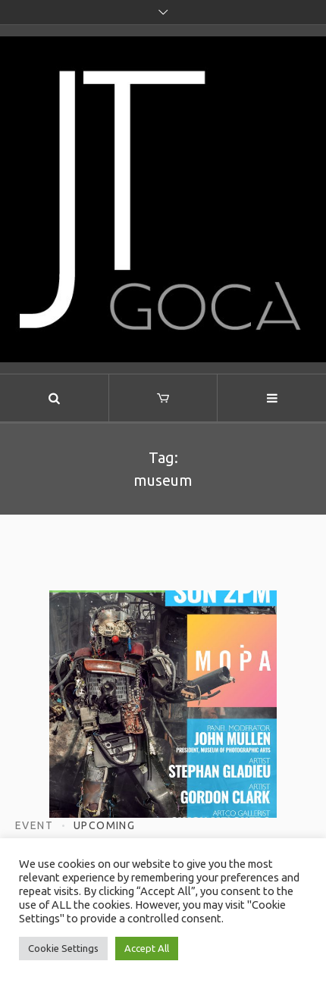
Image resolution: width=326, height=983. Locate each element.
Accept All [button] (146, 948)
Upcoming (104, 825)
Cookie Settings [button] (63, 948)
